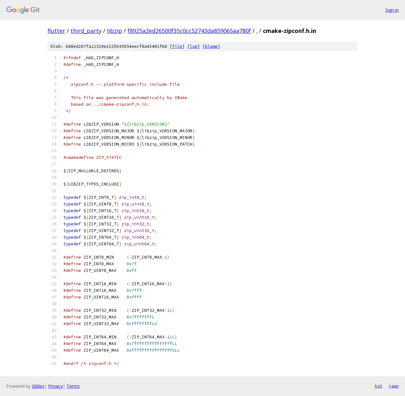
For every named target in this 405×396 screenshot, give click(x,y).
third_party (86, 31)
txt (378, 386)
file (177, 46)
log (193, 46)
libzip (114, 31)
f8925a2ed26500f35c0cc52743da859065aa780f (189, 31)
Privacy (55, 386)
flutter (56, 31)
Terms (73, 386)
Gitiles (38, 386)
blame (211, 46)
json (394, 386)
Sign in (392, 10)
